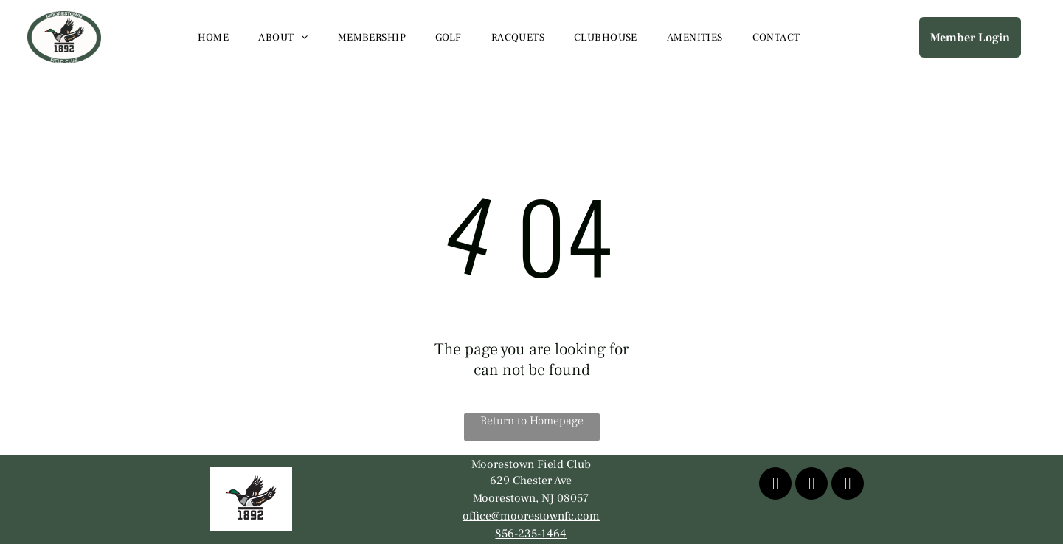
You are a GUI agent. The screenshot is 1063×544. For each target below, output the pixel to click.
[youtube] (811, 485)
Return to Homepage (532, 420)
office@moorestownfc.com (531, 516)
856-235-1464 (531, 533)
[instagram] (847, 485)
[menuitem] (213, 37)
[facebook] (775, 485)
